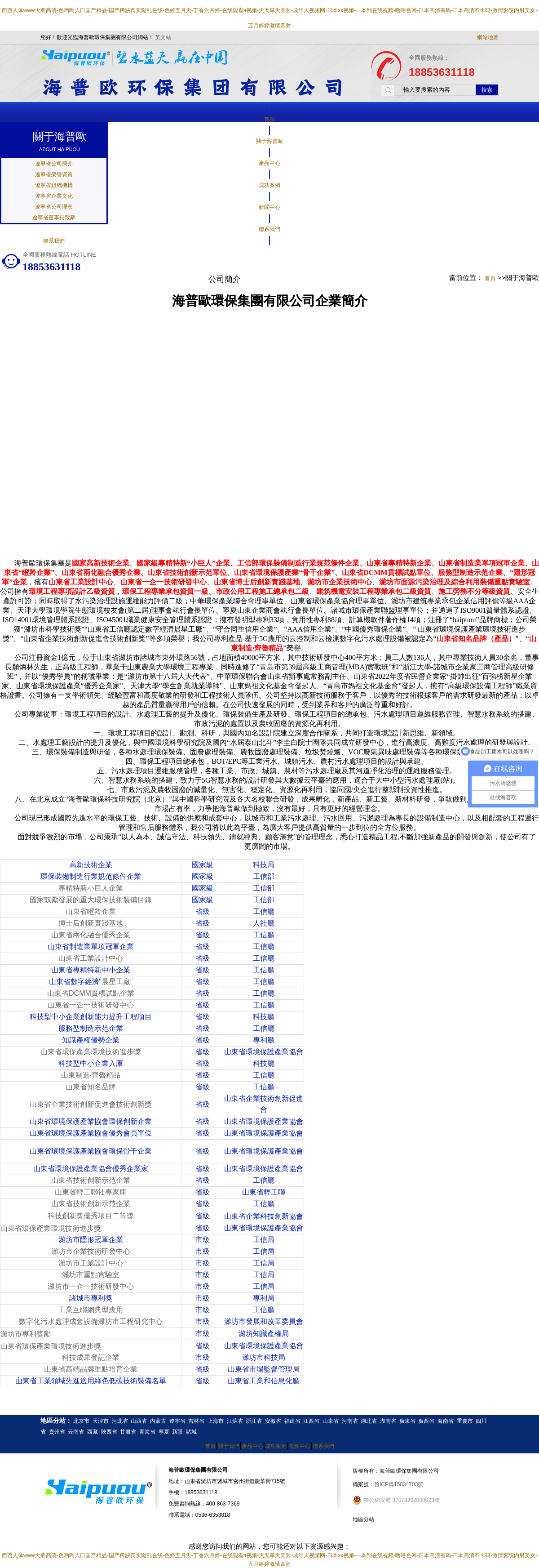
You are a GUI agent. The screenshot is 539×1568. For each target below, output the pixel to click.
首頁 (269, 119)
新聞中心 (269, 207)
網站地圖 (488, 37)
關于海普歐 (269, 141)
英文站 (163, 37)
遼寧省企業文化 (54, 196)
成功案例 (269, 185)
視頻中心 (299, 1446)
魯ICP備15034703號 (398, 1484)
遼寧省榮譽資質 (54, 174)
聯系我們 (269, 229)
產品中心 (269, 163)
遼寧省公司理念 (54, 207)
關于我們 (228, 1446)
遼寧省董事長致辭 (53, 217)
